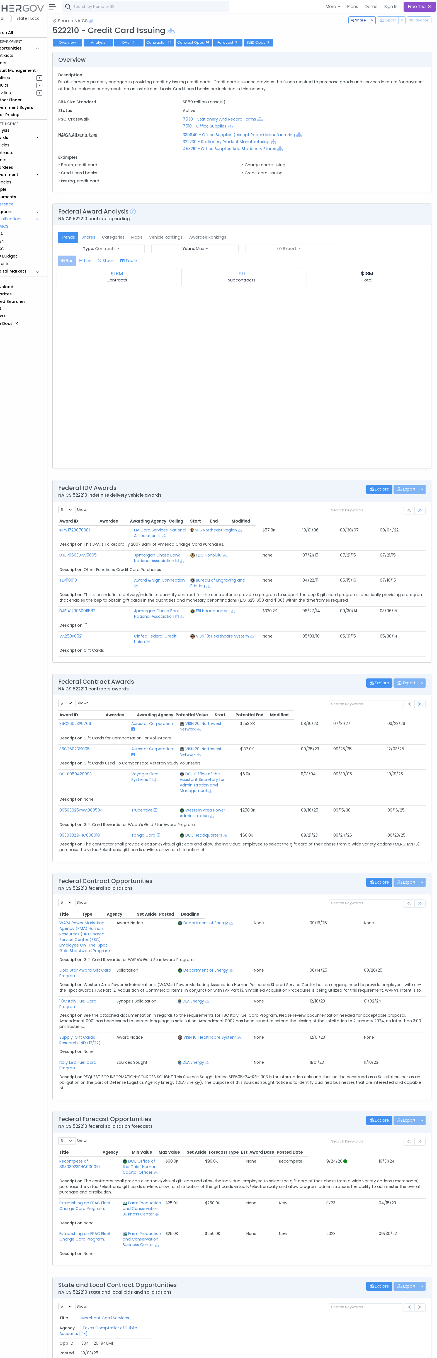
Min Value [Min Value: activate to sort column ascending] (259, 1074)
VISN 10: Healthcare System (272, 614)
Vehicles (21, 145)
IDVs (149, 42)
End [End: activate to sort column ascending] (376, 521)
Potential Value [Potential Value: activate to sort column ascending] (323, 687)
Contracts (23, 55)
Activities (22, 92)
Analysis (118, 42)
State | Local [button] (48, 18)
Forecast (248, 42)
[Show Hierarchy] (191, 31)
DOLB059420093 (96, 735)
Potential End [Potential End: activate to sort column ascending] (381, 687)
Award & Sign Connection (150, 569)
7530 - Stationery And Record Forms (233, 119)
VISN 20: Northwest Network (208, 695)
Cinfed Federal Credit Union (152, 614)
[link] (420, 511)
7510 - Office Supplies (218, 126)
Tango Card (138, 779)
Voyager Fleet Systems (148, 735)
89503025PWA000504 (101, 760)
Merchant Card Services (103, 1237)
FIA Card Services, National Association (162, 530)
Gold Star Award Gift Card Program (115, 892)
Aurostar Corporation (147, 695)
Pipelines (21, 77)
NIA (20, 234)
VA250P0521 (91, 614)
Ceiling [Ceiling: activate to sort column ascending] (333, 521)
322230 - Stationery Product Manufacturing (239, 141)
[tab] (87, 261)
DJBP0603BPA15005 (98, 549)
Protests (21, 263)
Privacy (133, 1350)
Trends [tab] (88, 237)
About (80, 1350)
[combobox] (165, 6)
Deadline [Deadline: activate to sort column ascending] (411, 858)
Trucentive (136, 760)
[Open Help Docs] (111, 21)
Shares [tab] (108, 237)
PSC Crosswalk (94, 119)
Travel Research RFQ (100, 1262)
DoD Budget (25, 256)
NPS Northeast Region (265, 530)
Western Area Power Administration (217, 760)
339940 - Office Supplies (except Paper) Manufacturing (252, 135)
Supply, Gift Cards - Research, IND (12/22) (120, 965)
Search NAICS (90, 21)
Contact (97, 1350)
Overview (87, 42)
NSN (21, 241)
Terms (116, 1350)
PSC (20, 249)
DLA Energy (322, 929)
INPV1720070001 (95, 530)
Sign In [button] (390, 6)
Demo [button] (371, 6)
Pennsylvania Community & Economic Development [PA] (212, 1262)
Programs (23, 211)
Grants (19, 63)
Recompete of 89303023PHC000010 (115, 1083)
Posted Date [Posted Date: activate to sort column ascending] (407, 1074)
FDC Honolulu (258, 549)
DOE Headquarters (200, 779)
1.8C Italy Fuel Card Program (107, 929)
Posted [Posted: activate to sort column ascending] (387, 858)
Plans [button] (352, 6)
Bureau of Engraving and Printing (278, 569)
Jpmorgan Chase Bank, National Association (168, 549)
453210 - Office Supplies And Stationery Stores (243, 148)
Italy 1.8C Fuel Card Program (107, 990)
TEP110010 (88, 569)
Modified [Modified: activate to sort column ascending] (406, 521)
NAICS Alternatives (97, 135)
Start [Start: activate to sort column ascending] (356, 521)
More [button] (331, 6)
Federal (17, 18)
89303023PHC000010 (100, 779)
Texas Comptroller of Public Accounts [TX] (198, 1237)
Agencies (22, 182)
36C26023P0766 (95, 695)
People (19, 189)
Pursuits (20, 85)
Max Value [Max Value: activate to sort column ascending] (286, 1074)
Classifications (28, 219)
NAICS (22, 226)
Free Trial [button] (420, 6)
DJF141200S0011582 (98, 594)
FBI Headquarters (262, 594)
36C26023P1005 (95, 715)
